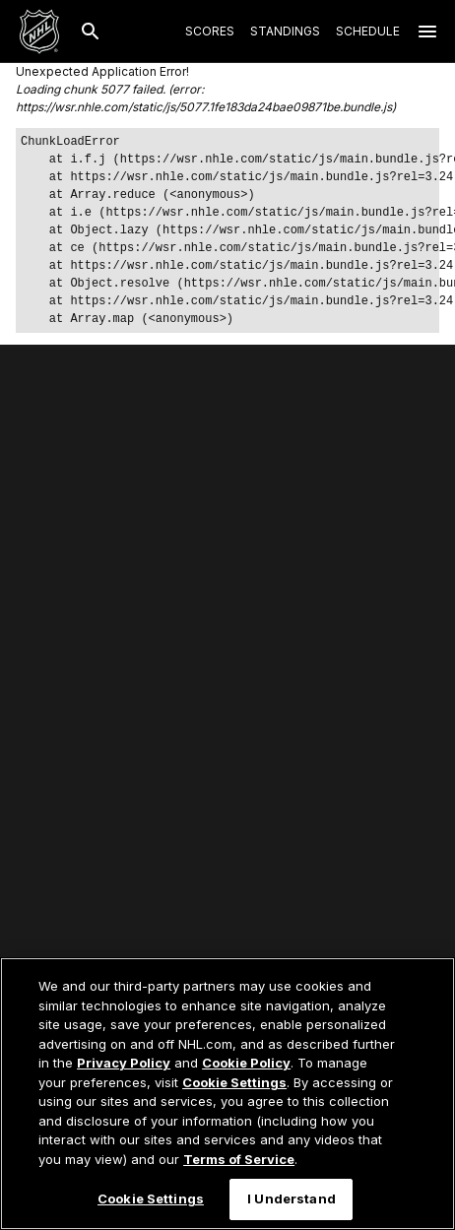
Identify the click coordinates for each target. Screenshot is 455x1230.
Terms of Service (238, 1159)
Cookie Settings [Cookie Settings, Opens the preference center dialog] (151, 1198)
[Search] (90, 31)
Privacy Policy (123, 1062)
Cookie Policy (246, 1062)
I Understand (291, 1198)
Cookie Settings (234, 1082)
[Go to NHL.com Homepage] (39, 31)
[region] (227, 1093)
